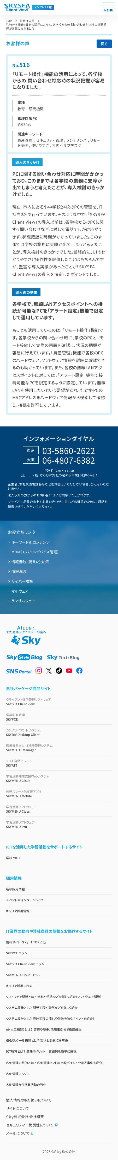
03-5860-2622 (68, 450)
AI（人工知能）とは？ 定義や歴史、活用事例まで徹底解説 (43, 1029)
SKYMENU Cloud (59, 778)
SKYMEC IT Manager (59, 747)
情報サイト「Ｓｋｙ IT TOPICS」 (26, 942)
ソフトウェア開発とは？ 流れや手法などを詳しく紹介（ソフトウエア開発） (54, 996)
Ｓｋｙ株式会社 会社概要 (25, 1116)
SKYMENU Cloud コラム (23, 975)
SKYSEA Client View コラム (25, 964)
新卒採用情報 (15, 889)
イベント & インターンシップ (25, 900)
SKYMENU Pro (59, 824)
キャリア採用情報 (18, 911)
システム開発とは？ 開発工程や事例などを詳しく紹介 (42, 1007)
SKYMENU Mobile (59, 793)
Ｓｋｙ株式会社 (64, 1151)
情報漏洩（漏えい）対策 (30, 561)
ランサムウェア (23, 600)
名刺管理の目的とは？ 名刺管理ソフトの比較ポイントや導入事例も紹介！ (55, 1062)
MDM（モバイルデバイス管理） (35, 551)
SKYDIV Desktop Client (59, 732)
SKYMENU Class (59, 809)
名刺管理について (18, 1073)
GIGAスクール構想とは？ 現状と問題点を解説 (37, 1040)
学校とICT (13, 858)
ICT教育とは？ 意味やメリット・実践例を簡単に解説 (41, 1051)
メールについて (20, 1133)
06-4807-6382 (68, 460)
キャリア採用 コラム (19, 985)
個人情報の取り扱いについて (28, 1100)
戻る (104, 43)
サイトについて (17, 1108)
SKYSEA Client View (59, 701)
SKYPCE (59, 716)
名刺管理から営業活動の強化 (26, 1084)
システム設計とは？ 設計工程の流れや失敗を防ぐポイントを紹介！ (50, 1018)
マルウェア (19, 591)
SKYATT (59, 763)
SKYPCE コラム (16, 953)
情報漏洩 (19, 571)
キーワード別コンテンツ (30, 542)
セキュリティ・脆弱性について (32, 1124)
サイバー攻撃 (22, 581)
